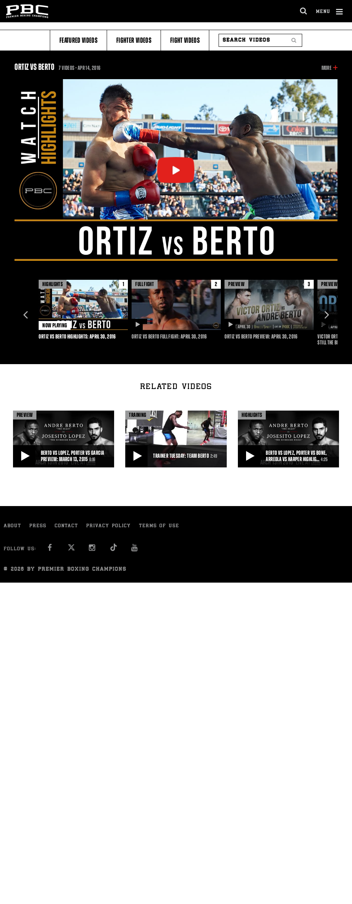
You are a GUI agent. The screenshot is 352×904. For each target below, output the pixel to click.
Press (37, 526)
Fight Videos (185, 40)
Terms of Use (159, 526)
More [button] (327, 68)
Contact (66, 526)
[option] (83, 310)
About (12, 526)
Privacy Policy (108, 526)
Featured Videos (78, 40)
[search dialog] (304, 11)
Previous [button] (25, 315)
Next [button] (326, 315)
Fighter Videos (133, 40)
